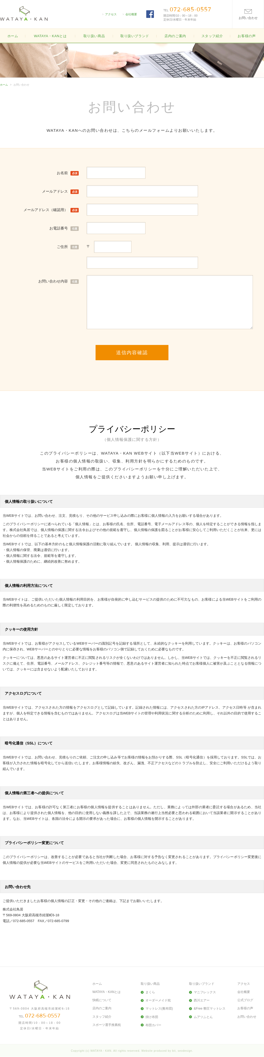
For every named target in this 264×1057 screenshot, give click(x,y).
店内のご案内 (175, 36)
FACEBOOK (150, 14)
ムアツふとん (203, 1017)
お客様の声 (247, 36)
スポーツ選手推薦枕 (106, 1025)
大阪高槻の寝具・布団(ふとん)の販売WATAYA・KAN (24, 13)
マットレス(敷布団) (159, 1008)
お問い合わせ (246, 1017)
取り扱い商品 (150, 984)
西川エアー (202, 1000)
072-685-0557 (190, 9)
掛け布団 (151, 1017)
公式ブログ (245, 1000)
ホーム (12, 36)
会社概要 (131, 14)
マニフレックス (205, 992)
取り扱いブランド (201, 984)
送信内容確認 (132, 352)
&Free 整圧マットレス (209, 1008)
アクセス (111, 14)
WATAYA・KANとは (50, 36)
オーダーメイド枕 (158, 1000)
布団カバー (153, 1025)
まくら (150, 992)
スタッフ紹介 (212, 36)
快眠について (101, 1000)
